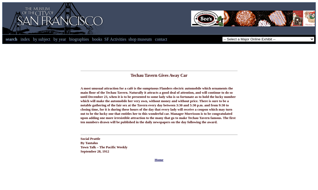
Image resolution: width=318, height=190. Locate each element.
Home (159, 160)
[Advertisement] (159, 56)
